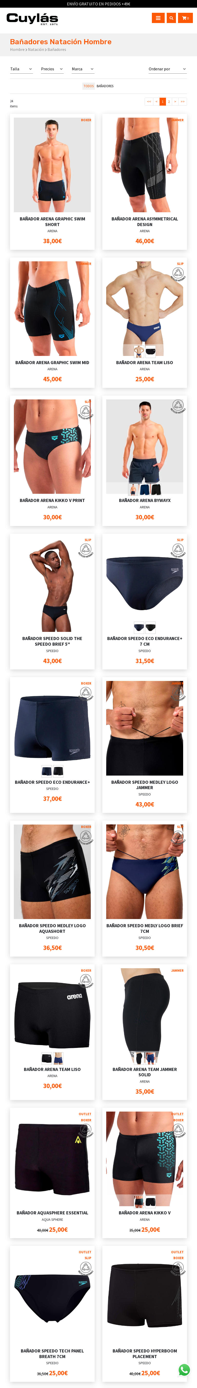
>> (183, 101)
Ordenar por (159, 68)
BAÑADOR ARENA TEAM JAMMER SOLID (145, 1072)
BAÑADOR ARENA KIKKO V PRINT (52, 500)
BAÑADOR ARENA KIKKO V (145, 1213)
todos (89, 86)
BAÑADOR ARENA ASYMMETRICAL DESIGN (145, 221)
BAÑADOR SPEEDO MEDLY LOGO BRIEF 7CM (144, 928)
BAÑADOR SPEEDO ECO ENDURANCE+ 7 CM (144, 641)
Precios (47, 68)
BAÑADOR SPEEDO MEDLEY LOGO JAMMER (144, 785)
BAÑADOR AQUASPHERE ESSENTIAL (52, 1213)
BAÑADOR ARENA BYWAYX (145, 500)
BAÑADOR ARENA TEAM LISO (144, 362)
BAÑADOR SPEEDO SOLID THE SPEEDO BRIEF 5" (52, 641)
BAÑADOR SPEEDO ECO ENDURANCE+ (52, 782)
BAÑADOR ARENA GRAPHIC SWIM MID (52, 362)
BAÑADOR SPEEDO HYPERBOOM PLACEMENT (145, 1353)
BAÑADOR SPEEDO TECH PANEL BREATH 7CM (52, 1353)
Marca (77, 68)
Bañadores (105, 86)
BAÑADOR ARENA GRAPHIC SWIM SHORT (52, 221)
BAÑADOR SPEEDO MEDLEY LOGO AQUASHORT (52, 928)
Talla (14, 68)
